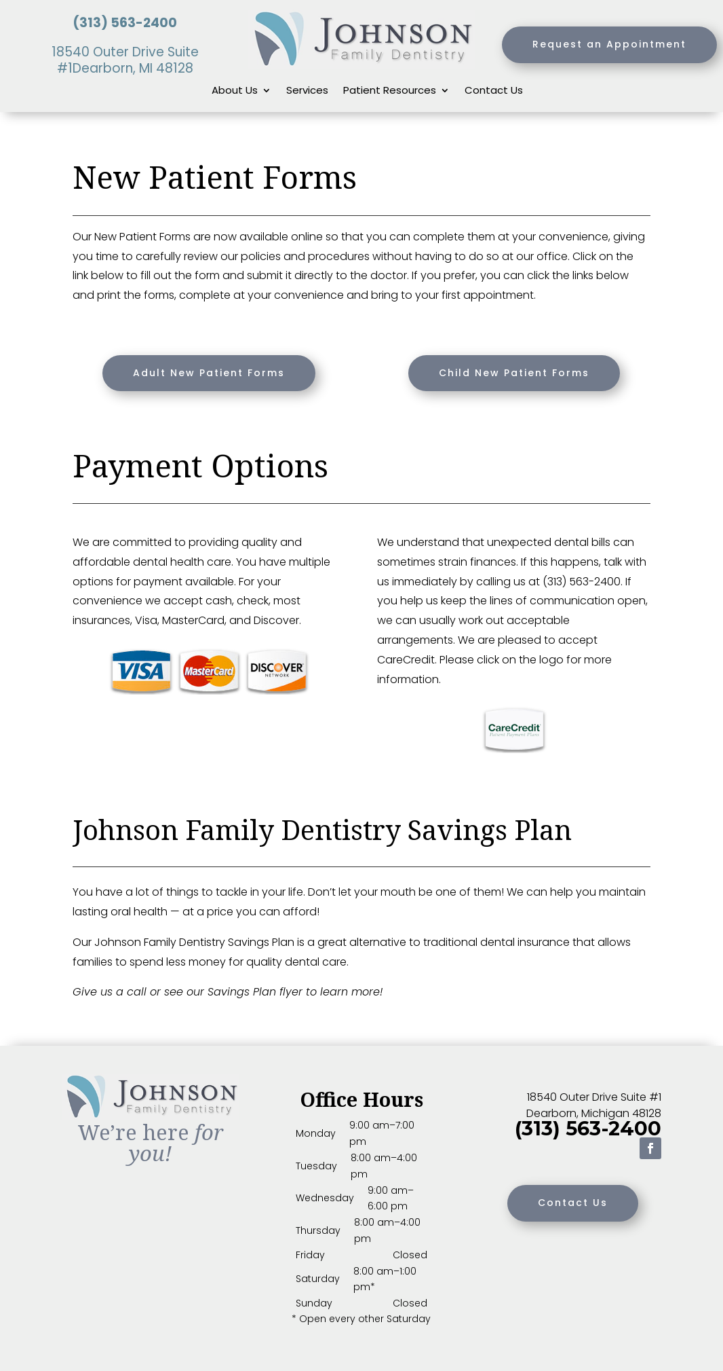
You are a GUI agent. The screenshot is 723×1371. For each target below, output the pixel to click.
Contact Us (494, 91)
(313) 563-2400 (125, 23)
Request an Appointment (609, 44)
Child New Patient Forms (514, 373)
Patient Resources (389, 91)
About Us (235, 91)
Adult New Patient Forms (209, 373)
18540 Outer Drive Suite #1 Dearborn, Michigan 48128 (593, 1105)
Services (307, 91)
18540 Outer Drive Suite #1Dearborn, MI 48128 (125, 60)
